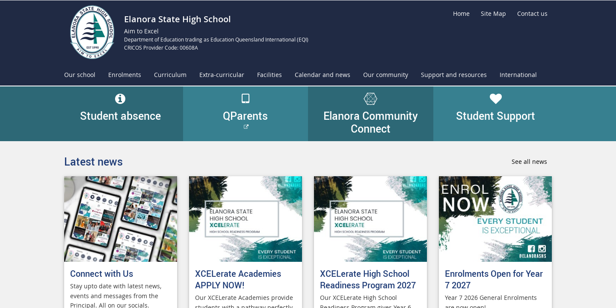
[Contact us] (532, 14)
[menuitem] (80, 75)
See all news (529, 161)
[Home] (461, 14)
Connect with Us (101, 273)
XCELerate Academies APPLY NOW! (238, 279)
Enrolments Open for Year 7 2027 (494, 279)
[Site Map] (493, 14)
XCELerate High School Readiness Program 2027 (368, 279)
